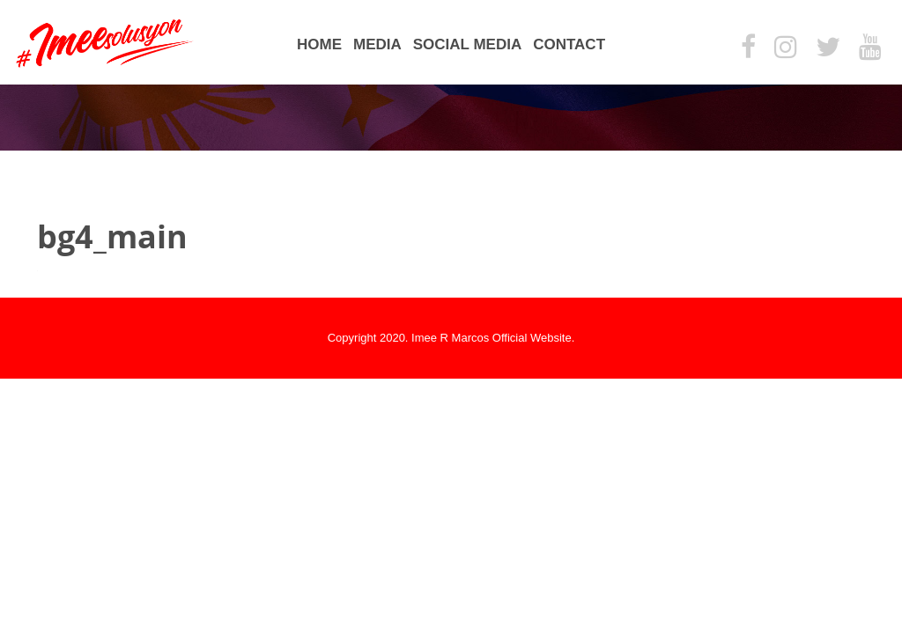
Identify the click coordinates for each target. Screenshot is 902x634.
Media (377, 44)
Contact (569, 44)
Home (319, 44)
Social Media (467, 44)
